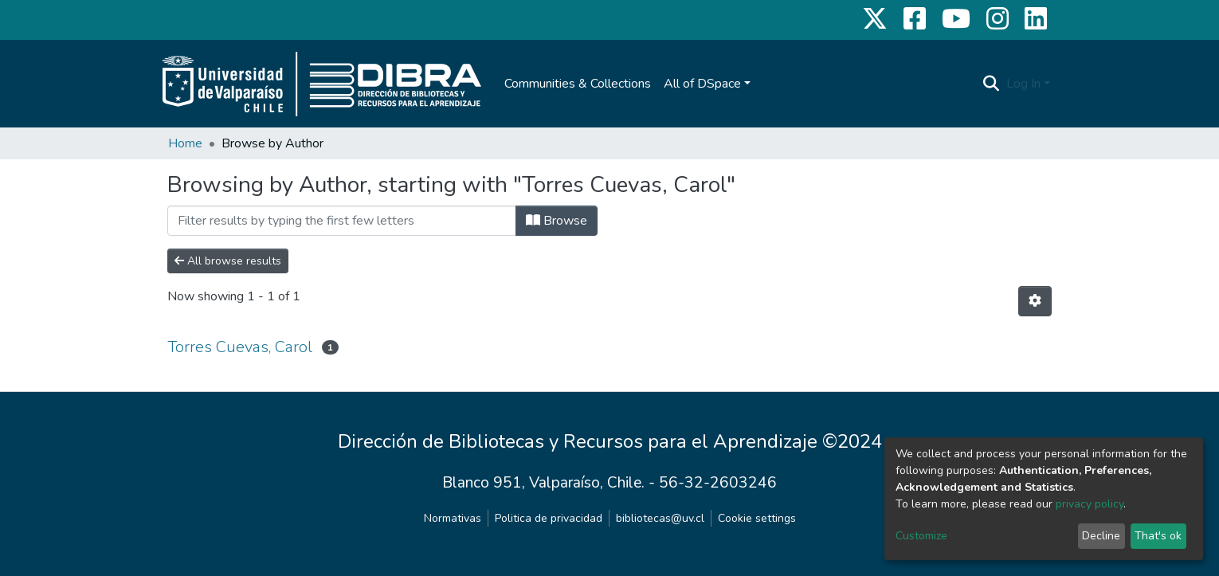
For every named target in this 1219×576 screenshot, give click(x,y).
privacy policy (1089, 503)
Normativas (452, 518)
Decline (1101, 535)
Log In (1023, 83)
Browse (556, 220)
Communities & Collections (577, 83)
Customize (921, 535)
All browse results (227, 260)
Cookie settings (757, 518)
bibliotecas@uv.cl (660, 518)
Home (185, 143)
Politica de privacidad (548, 518)
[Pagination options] (1035, 301)
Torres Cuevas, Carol (239, 347)
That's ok (1158, 535)
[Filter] (341, 221)
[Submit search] (991, 83)
